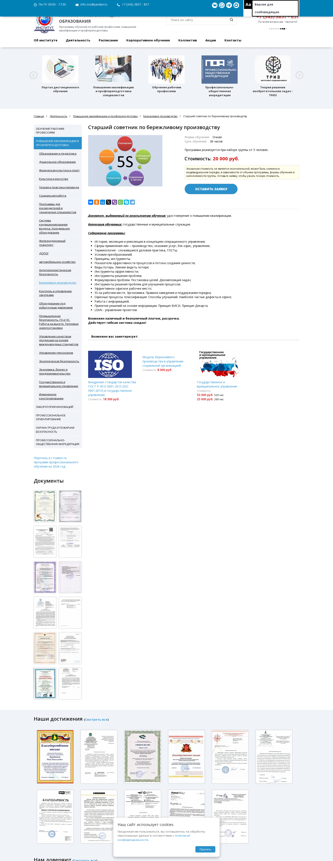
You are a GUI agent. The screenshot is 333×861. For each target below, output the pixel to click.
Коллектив (187, 40)
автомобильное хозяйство (57, 262)
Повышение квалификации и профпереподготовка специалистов (113, 91)
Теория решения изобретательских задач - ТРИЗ (273, 91)
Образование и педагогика (57, 153)
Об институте (45, 40)
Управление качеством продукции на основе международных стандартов (58, 340)
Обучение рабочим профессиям (166, 89)
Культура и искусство (53, 179)
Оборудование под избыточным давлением (56, 305)
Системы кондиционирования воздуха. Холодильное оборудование (54, 226)
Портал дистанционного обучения (60, 89)
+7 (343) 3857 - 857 (135, 4)
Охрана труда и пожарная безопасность (55, 430)
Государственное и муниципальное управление (58, 384)
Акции (210, 40)
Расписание (108, 40)
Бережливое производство (160, 116)
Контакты (232, 40)
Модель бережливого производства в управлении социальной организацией (163, 361)
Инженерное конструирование (51, 396)
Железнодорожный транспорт (52, 243)
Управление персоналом (56, 353)
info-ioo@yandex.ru (93, 4)
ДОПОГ (44, 253)
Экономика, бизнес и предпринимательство (55, 371)
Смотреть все (96, 719)
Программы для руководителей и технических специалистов (57, 208)
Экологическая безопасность (59, 361)
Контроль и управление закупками (55, 293)
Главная (39, 116)
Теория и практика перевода (59, 187)
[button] (33, 75)
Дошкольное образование (57, 162)
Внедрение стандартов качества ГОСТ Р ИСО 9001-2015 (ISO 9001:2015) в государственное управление (112, 388)
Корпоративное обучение (148, 40)
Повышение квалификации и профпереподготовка (105, 116)
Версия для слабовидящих (267, 8)
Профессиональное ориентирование (51, 417)
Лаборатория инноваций (54, 407)
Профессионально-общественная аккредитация (219, 91)
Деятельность (78, 40)
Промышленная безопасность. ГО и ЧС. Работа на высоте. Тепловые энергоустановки (59, 322)
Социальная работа (52, 195)
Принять (205, 849)
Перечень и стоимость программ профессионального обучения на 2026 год (56, 462)
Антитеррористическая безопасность (55, 272)
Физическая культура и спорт (59, 170)
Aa (248, 4)
